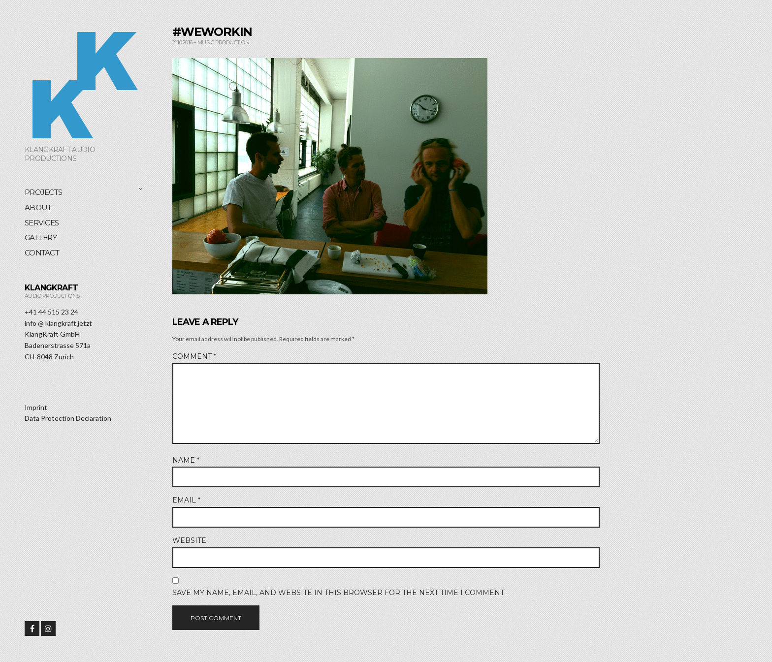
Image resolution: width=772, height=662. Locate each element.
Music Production (223, 42)
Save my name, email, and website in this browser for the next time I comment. (339, 592)
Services (42, 222)
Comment (194, 356)
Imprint (36, 407)
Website (189, 540)
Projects (43, 192)
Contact (42, 252)
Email (186, 500)
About (38, 207)
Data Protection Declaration (68, 418)
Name (185, 460)
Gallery (41, 237)
